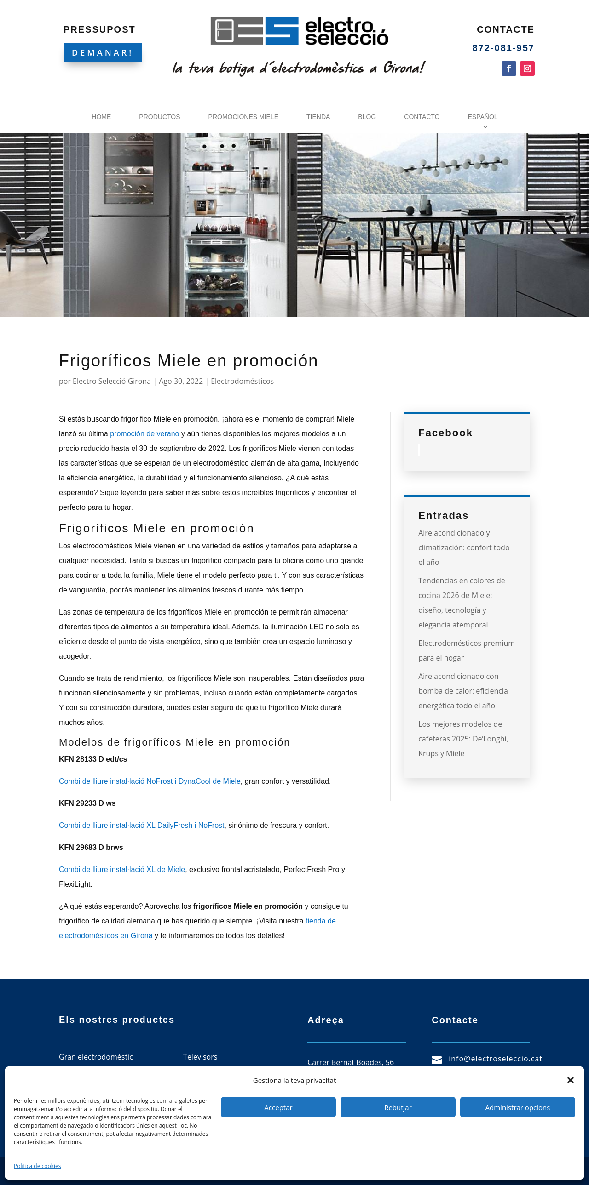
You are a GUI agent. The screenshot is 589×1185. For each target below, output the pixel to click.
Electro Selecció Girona (112, 381)
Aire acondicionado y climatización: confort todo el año (463, 547)
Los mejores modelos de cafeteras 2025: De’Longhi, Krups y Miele (463, 738)
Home (101, 116)
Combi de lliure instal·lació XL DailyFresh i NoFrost (142, 825)
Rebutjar (398, 1107)
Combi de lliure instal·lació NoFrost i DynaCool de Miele (150, 781)
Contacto (421, 116)
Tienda (318, 116)
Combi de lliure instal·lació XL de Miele (122, 869)
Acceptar (278, 1107)
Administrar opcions (517, 1107)
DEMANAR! (102, 52)
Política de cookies (37, 1166)
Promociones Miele (243, 116)
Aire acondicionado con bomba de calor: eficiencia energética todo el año (463, 691)
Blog (367, 116)
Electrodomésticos (242, 381)
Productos (159, 116)
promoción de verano (144, 434)
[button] (570, 1080)
